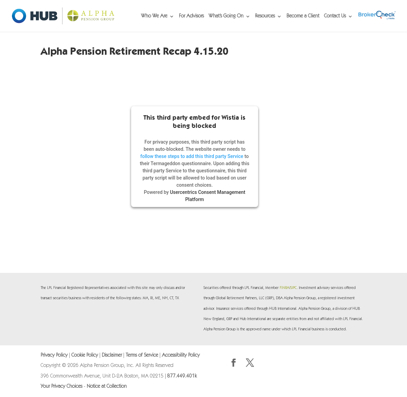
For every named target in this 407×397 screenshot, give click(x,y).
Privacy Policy (54, 355)
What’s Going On (226, 16)
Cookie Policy (84, 355)
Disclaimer (112, 355)
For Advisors (191, 16)
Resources (265, 16)
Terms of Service (142, 355)
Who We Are (154, 16)
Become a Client (302, 16)
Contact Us (335, 16)
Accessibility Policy (181, 355)
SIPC (293, 288)
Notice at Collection (107, 386)
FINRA (284, 288)
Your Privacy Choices (61, 386)
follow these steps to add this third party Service (191, 156)
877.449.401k (182, 376)
